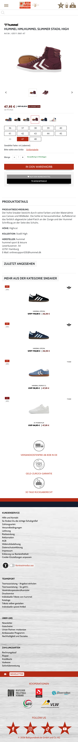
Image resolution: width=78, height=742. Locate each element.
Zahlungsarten (9, 524)
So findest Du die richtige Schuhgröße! (20, 521)
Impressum (7, 550)
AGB (4, 540)
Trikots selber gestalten (13, 603)
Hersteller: (9, 239)
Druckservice (8, 593)
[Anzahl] (19, 157)
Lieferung (6, 531)
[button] (6, 5)
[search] (39, 12)
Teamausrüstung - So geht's (15, 587)
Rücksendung (8, 534)
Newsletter (7, 623)
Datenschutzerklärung (12, 547)
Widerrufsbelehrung (11, 544)
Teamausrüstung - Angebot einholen (19, 583)
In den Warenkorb (39, 166)
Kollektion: (9, 233)
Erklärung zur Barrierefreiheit (15, 554)
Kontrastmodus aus (25, 565)
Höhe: (5, 228)
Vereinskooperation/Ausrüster (15, 590)
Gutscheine (7, 626)
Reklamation (8, 537)
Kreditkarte (7, 659)
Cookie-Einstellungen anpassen (17, 557)
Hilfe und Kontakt (10, 517)
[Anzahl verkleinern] (14, 157)
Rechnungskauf (9, 652)
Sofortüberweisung (11, 665)
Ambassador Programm (13, 633)
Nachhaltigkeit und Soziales (15, 636)
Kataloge (6, 600)
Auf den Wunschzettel (39, 177)
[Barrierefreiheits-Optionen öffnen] (5, 565)
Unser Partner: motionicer (14, 629)
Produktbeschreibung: (15, 209)
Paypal (5, 655)
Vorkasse (6, 662)
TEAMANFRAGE (39, 181)
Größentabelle (32, 150)
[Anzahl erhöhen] (23, 157)
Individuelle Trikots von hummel (17, 597)
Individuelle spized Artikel (14, 606)
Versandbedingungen (12, 527)
